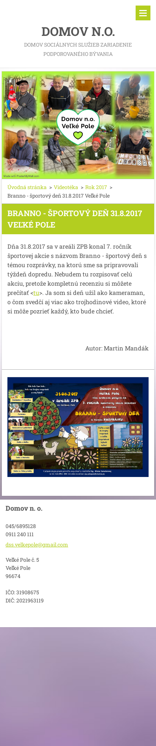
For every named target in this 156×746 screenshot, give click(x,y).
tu (36, 292)
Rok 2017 (96, 187)
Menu (143, 13)
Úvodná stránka (27, 187)
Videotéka (66, 187)
